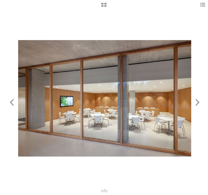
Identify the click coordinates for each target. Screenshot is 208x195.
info (104, 191)
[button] (104, 7)
